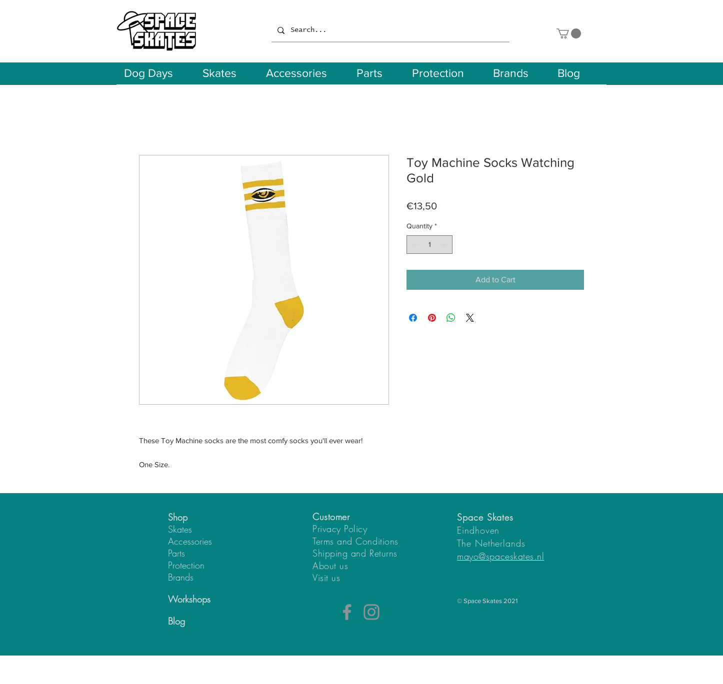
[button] (568, 33)
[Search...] (389, 30)
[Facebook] (347, 612)
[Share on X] (470, 318)
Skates (180, 529)
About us (330, 566)
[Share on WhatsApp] (451, 318)
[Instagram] (371, 612)
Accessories (190, 541)
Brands (181, 577)
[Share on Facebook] (413, 318)
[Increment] (444, 244)
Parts (176, 553)
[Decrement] (414, 244)
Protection (186, 565)
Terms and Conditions (355, 541)
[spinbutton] (429, 244)
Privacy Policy (340, 529)
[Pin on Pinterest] (432, 318)
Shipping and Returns (355, 553)
